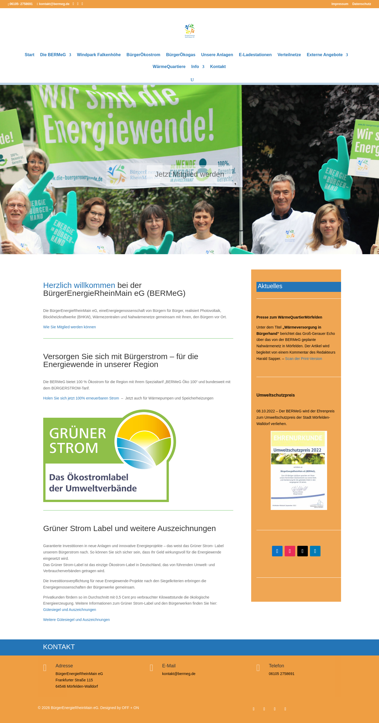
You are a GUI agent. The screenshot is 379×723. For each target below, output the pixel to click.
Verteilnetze (289, 55)
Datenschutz (361, 4)
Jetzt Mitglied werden (189, 176)
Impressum (340, 4)
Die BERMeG (53, 55)
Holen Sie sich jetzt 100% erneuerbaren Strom (81, 398)
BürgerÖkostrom (143, 55)
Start (29, 55)
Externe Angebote (325, 55)
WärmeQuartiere (169, 67)
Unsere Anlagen (217, 55)
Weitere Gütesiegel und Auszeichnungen (76, 620)
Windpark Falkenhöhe (99, 55)
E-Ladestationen (255, 55)
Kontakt (218, 67)
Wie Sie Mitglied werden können (69, 327)
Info (195, 67)
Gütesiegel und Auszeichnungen (69, 610)
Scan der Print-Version (303, 358)
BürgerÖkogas (180, 55)
